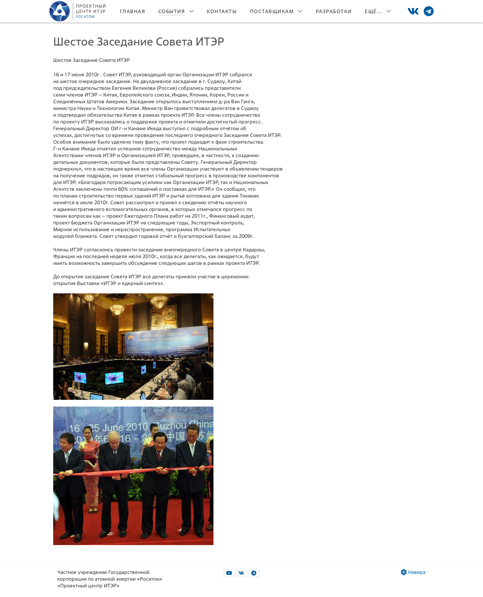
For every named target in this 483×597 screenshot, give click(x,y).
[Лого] (78, 11)
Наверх (413, 572)
